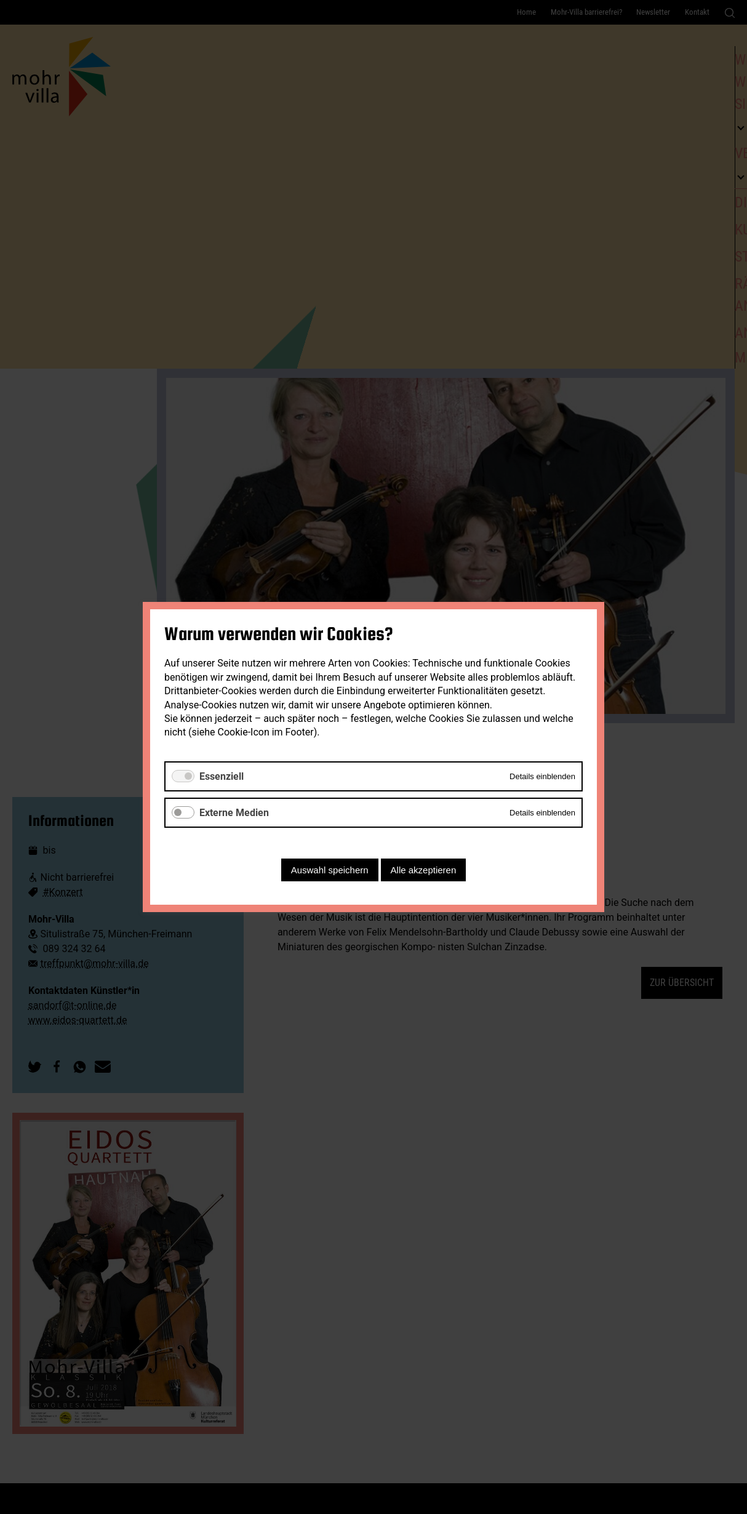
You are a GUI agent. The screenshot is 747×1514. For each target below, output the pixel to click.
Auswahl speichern (330, 870)
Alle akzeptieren (424, 870)
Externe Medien (234, 813)
